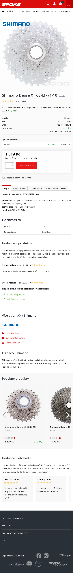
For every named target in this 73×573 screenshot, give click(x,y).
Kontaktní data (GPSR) (56, 188)
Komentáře (36, 188)
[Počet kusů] (8, 165)
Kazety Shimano (11, 342)
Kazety (36, 11)
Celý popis (13, 110)
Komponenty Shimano (13, 338)
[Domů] (3, 11)
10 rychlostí (46, 232)
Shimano (67, 118)
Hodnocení (19, 188)
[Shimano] (36, 326)
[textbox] (36, 144)
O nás (5, 540)
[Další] (68, 415)
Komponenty (24, 11)
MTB (43, 226)
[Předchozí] (4, 415)
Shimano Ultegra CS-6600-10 (20, 426)
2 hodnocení (21, 101)
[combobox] (36, 144)
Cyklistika (11, 11)
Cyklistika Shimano (12, 333)
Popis (6, 188)
